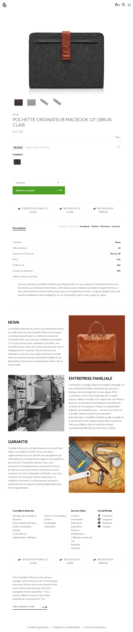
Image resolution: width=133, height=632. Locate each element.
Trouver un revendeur (55, 515)
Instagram (105, 519)
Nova (118, 137)
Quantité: (20, 182)
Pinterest (105, 226)
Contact (75, 515)
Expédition (76, 526)
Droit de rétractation (95, 627)
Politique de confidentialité (66, 627)
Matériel (75, 544)
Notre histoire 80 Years (24, 522)
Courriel (115, 226)
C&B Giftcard (20, 533)
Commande (77, 519)
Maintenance (77, 533)
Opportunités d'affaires (24, 537)
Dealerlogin (50, 522)
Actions (48, 519)
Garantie (75, 548)
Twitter (95, 226)
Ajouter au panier (25, 190)
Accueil (16, 114)
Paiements (76, 522)
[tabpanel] (66, 56)
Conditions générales (38, 627)
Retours (75, 530)
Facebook (85, 226)
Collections (49, 526)
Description (19, 228)
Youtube (104, 526)
